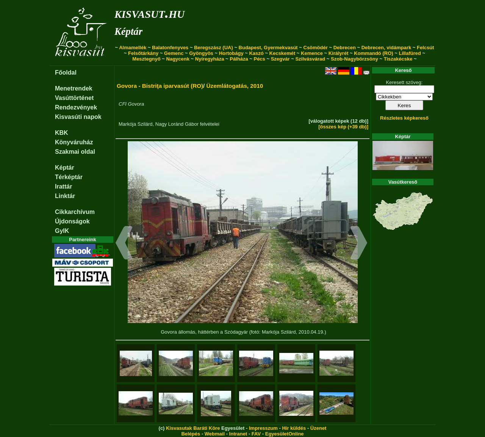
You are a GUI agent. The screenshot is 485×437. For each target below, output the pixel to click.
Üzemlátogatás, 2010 (235, 86)
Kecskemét (282, 53)
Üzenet (318, 428)
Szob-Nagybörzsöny (354, 59)
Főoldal (66, 72)
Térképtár (69, 177)
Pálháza (239, 59)
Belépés (190, 434)
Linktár (65, 196)
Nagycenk (177, 59)
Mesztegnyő (146, 59)
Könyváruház (74, 142)
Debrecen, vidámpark (386, 47)
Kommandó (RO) (373, 53)
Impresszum (263, 428)
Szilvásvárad (310, 59)
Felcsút (425, 47)
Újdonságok (72, 221)
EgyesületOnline (284, 434)
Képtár (128, 31)
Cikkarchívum (75, 212)
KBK (61, 133)
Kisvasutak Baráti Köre (193, 428)
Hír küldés (294, 428)
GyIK (62, 231)
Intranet (238, 434)
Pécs (259, 59)
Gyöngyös (201, 53)
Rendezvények (76, 107)
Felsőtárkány (143, 53)
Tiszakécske (398, 59)
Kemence (312, 53)
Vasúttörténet (74, 98)
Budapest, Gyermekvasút (268, 47)
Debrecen (344, 47)
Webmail (215, 434)
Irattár (63, 186)
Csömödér (316, 47)
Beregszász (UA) (213, 47)
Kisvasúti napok (78, 117)
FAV (256, 434)
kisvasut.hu (149, 12)
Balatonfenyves (170, 47)
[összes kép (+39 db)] (343, 127)
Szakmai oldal (75, 151)
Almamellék (132, 47)
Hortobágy (231, 53)
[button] (124, 244)
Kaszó (256, 53)
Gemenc (173, 53)
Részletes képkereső (404, 118)
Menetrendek (73, 88)
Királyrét (339, 53)
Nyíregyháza (209, 59)
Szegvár (280, 59)
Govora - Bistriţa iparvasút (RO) (160, 86)
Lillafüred (410, 53)
